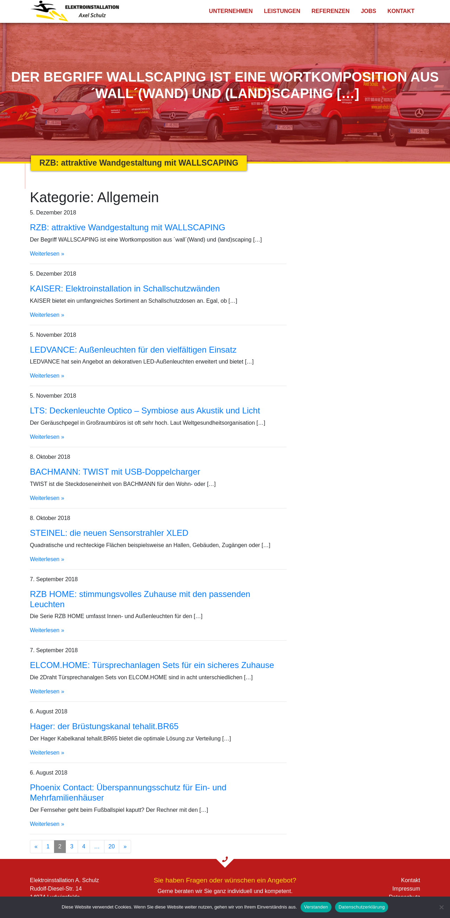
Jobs (368, 11)
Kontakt (400, 11)
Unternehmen (230, 11)
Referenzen (330, 11)
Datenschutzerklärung (362, 907)
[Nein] (441, 907)
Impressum (406, 889)
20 (112, 846)
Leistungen (282, 11)
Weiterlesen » (47, 254)
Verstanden (316, 907)
